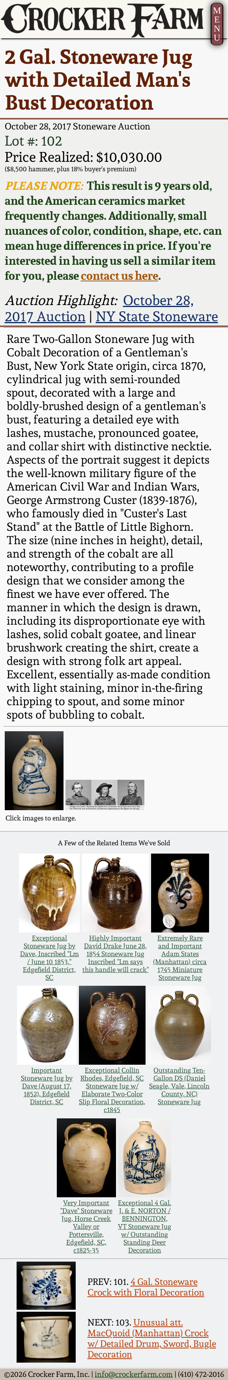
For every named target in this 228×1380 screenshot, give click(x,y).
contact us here (119, 275)
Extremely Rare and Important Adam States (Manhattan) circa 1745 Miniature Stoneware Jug (180, 957)
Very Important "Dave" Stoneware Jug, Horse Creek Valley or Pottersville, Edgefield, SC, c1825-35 (86, 1226)
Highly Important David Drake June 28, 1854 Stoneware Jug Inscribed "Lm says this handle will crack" (115, 954)
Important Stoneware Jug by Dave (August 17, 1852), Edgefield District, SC (47, 1086)
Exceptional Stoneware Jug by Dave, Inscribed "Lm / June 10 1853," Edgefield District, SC (49, 957)
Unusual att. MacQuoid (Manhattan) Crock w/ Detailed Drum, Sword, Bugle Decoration (152, 1338)
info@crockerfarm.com (134, 1374)
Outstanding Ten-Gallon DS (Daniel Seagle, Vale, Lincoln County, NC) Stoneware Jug (179, 1086)
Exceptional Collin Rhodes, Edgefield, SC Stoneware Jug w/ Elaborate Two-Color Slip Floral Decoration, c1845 (112, 1090)
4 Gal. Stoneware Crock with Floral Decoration (146, 1287)
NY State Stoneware (157, 316)
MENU (217, 24)
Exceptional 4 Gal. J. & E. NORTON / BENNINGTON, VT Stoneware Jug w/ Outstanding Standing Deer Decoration (144, 1226)
